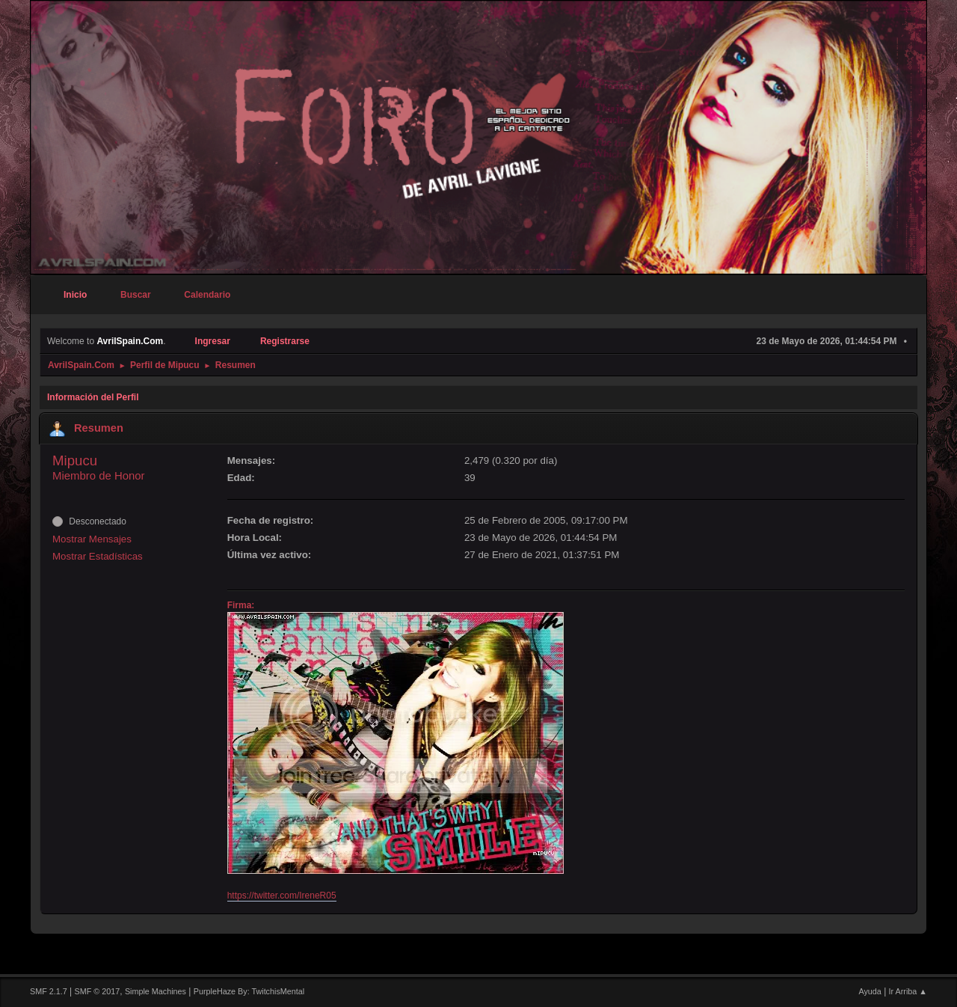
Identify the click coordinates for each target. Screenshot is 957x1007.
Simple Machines (155, 991)
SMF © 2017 (97, 991)
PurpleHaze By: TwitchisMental (249, 991)
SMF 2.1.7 (48, 991)
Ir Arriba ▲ (908, 991)
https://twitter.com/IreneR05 (281, 895)
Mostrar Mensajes (92, 539)
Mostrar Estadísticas (97, 556)
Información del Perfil (93, 397)
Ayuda (869, 991)
